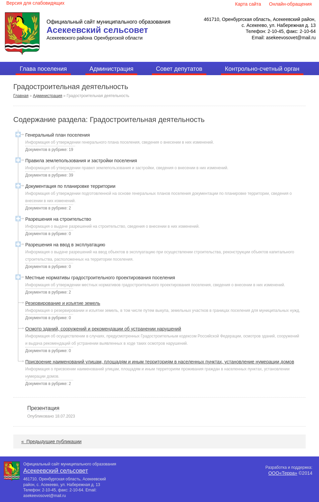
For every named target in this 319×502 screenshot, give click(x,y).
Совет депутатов (179, 68)
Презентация (43, 408)
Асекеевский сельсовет (97, 30)
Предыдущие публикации (51, 441)
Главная (21, 95)
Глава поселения (43, 68)
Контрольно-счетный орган (262, 68)
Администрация (111, 68)
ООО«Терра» (282, 473)
